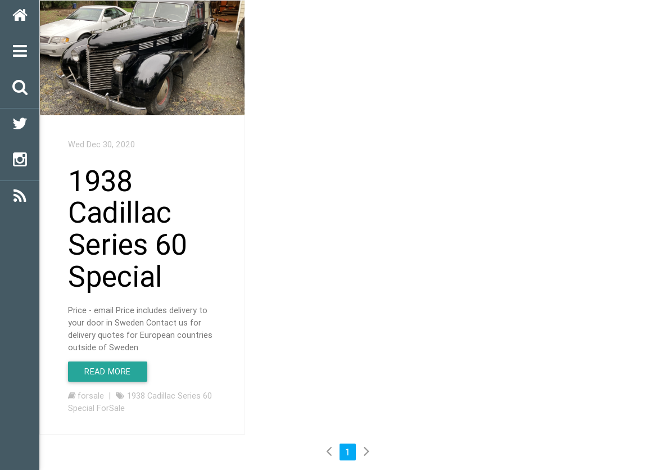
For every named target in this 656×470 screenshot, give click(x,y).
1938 (136, 395)
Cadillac (161, 395)
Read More (107, 371)
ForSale (111, 408)
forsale (91, 395)
